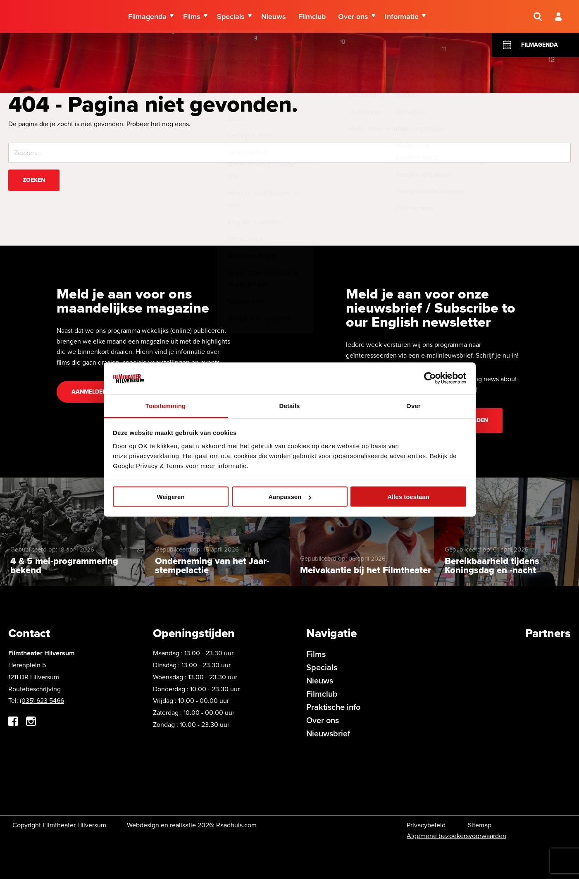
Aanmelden (89, 391)
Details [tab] (289, 405)
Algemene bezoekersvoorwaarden (456, 836)
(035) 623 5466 (42, 700)
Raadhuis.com (236, 825)
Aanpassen (289, 496)
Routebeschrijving (34, 689)
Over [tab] (413, 405)
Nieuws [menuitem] (273, 16)
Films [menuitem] (191, 16)
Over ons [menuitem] (353, 16)
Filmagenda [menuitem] (147, 16)
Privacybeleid (426, 825)
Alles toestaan (408, 496)
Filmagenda (539, 45)
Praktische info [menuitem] (333, 707)
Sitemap (479, 825)
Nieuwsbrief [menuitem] (328, 733)
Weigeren (170, 496)
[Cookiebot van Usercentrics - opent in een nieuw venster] (430, 378)
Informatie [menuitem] (402, 16)
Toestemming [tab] (165, 405)
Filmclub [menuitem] (312, 16)
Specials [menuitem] (231, 16)
